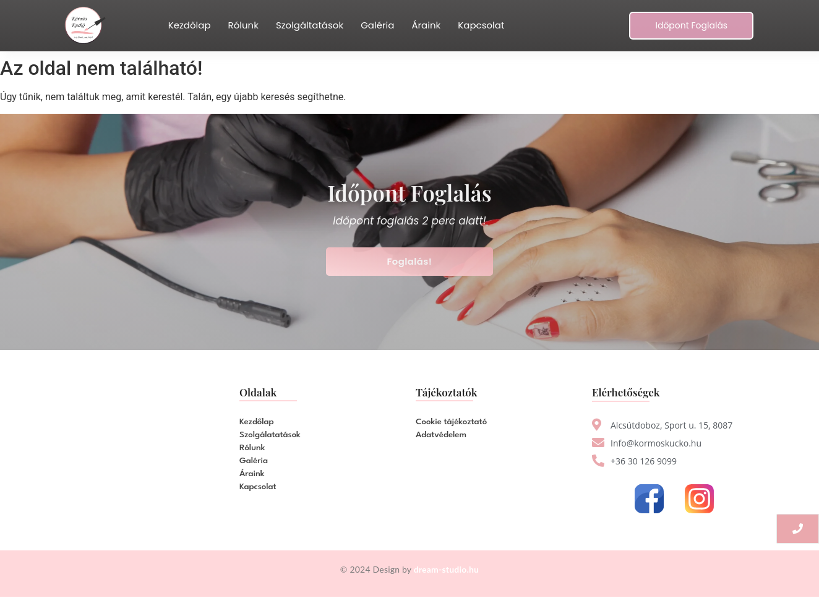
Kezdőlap (189, 25)
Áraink (425, 25)
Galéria (377, 25)
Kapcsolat (481, 25)
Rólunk (243, 25)
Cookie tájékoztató (451, 421)
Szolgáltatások (309, 25)
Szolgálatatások (270, 434)
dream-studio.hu (446, 569)
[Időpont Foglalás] (691, 26)
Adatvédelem (441, 434)
